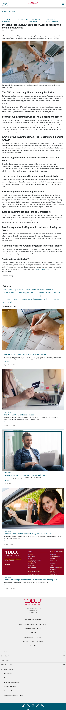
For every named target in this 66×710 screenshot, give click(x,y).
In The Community (53, 299)
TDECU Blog (7, 351)
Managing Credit (9, 289)
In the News (35, 296)
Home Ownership (38, 289)
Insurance (50, 289)
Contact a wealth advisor (43, 269)
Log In (5, 4)
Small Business (27, 299)
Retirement (23, 19)
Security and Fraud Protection (14, 293)
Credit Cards (31, 293)
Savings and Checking (10, 296)
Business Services (44, 293)
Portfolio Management (11, 299)
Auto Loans (7, 302)
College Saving (39, 299)
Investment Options (48, 296)
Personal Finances (23, 289)
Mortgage (56, 293)
